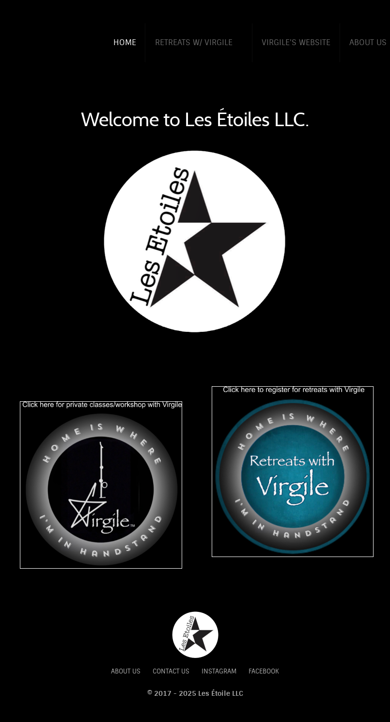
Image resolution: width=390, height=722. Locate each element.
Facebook (264, 671)
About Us (125, 671)
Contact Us (171, 671)
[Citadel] (195, 634)
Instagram (219, 671)
